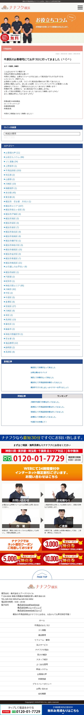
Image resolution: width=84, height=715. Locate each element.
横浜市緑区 (11, 272)
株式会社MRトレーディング (29, 607)
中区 (8, 293)
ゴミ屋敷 (10, 162)
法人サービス (42, 645)
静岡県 (9, 347)
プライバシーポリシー (42, 684)
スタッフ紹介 (42, 659)
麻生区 (9, 324)
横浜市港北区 (12, 232)
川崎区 (9, 184)
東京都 (9, 197)
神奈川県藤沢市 (13, 334)
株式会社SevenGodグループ (30, 610)
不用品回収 (7, 49)
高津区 (9, 320)
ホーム (42, 620)
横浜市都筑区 (12, 250)
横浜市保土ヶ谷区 (14, 210)
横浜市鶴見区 (12, 263)
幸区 (8, 315)
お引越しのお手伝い (15, 267)
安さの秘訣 (42, 655)
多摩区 (9, 302)
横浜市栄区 (11, 223)
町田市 (9, 281)
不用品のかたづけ (42, 625)
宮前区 (9, 306)
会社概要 (42, 694)
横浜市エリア (12, 206)
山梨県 (9, 179)
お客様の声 (11, 153)
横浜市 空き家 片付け (17, 201)
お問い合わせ (42, 689)
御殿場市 (10, 188)
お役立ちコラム (13, 157)
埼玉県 (9, 175)
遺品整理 (10, 343)
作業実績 (42, 679)
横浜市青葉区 (12, 258)
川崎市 (16, 66)
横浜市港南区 (12, 236)
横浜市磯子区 (12, 241)
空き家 (9, 339)
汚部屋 (9, 277)
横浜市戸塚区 (12, 214)
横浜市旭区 (11, 218)
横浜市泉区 (11, 227)
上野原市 (10, 166)
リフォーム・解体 (42, 640)
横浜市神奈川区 (13, 245)
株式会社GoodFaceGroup (28, 605)
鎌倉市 (9, 329)
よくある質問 (42, 664)
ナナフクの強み (42, 650)
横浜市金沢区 (12, 254)
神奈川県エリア (13, 286)
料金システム (42, 669)
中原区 (11, 66)
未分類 (9, 193)
